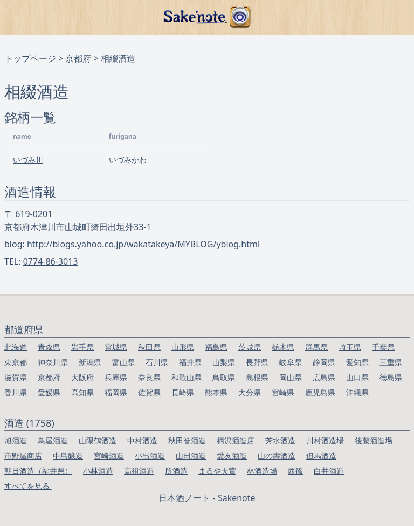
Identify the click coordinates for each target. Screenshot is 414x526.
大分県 (249, 392)
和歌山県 (186, 377)
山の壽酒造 (276, 455)
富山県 (123, 362)
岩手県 (82, 347)
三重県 (391, 362)
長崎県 (182, 392)
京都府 (78, 58)
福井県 (190, 362)
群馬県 (316, 347)
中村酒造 (142, 440)
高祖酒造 (139, 471)
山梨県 (223, 362)
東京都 (15, 362)
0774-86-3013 (50, 261)
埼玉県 (350, 347)
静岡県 (324, 362)
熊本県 (216, 392)
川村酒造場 (325, 440)
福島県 (216, 347)
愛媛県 (49, 392)
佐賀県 (149, 392)
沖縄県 (357, 392)
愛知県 (357, 362)
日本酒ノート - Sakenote (206, 498)
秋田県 (149, 347)
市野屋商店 (23, 455)
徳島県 (391, 377)
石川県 (157, 362)
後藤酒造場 (373, 440)
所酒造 (176, 471)
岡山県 (290, 377)
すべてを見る (28, 486)
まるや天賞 (217, 471)
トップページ (30, 58)
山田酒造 (191, 455)
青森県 (49, 347)
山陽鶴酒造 (97, 440)
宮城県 (116, 347)
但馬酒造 (321, 455)
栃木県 (283, 347)
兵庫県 (116, 377)
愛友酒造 (232, 455)
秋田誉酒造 (187, 440)
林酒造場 (262, 471)
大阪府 (82, 377)
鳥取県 (223, 377)
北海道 (15, 347)
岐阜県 (290, 362)
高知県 (82, 392)
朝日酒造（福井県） (38, 471)
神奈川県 (53, 362)
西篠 (295, 471)
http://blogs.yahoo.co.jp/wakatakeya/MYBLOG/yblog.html (143, 244)
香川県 (15, 392)
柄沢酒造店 (235, 440)
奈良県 (149, 377)
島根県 (257, 377)
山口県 (357, 377)
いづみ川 (28, 159)
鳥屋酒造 (53, 440)
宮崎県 (283, 392)
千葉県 (383, 347)
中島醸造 (68, 455)
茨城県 (249, 347)
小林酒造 (98, 471)
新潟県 (90, 362)
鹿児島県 (320, 392)
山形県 (182, 347)
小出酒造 (150, 455)
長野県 (257, 362)
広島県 (324, 377)
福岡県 (116, 392)
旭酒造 (15, 440)
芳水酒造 (280, 440)
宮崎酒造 (109, 455)
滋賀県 (15, 377)
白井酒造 (329, 471)
